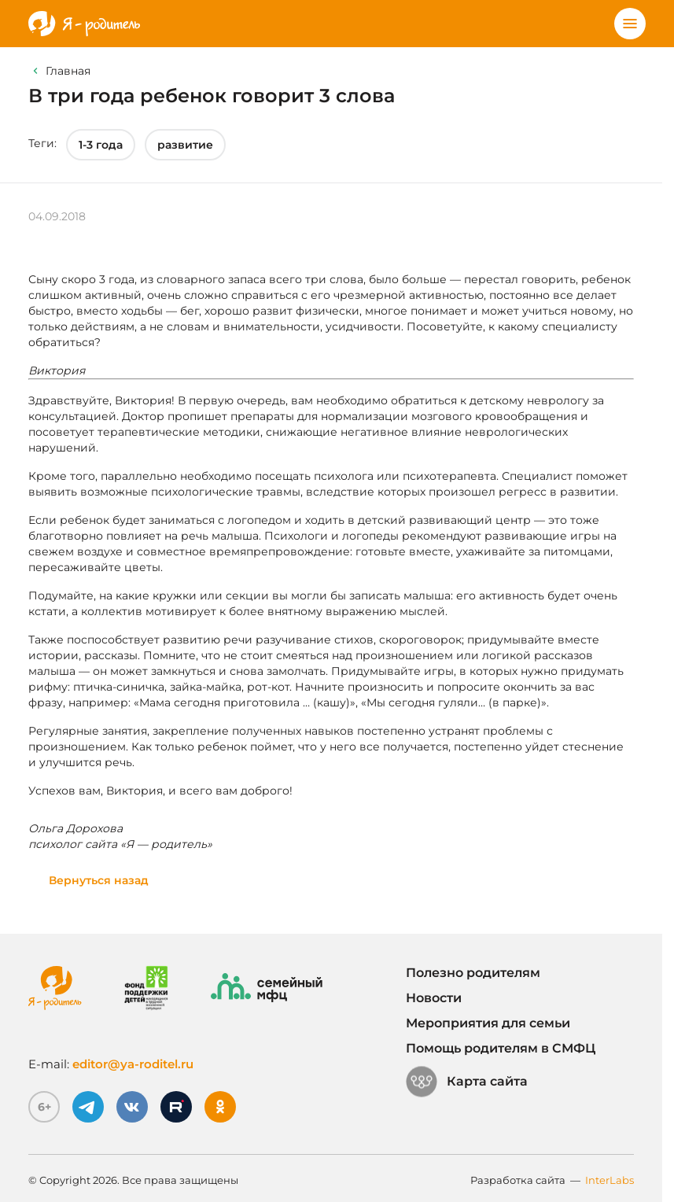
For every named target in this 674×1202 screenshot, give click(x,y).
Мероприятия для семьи (488, 1023)
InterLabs (609, 1180)
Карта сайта (467, 1081)
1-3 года (101, 145)
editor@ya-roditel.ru (132, 1063)
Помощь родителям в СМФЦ (500, 1048)
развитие (185, 145)
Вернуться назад (99, 880)
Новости (434, 997)
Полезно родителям (473, 972)
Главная (68, 71)
